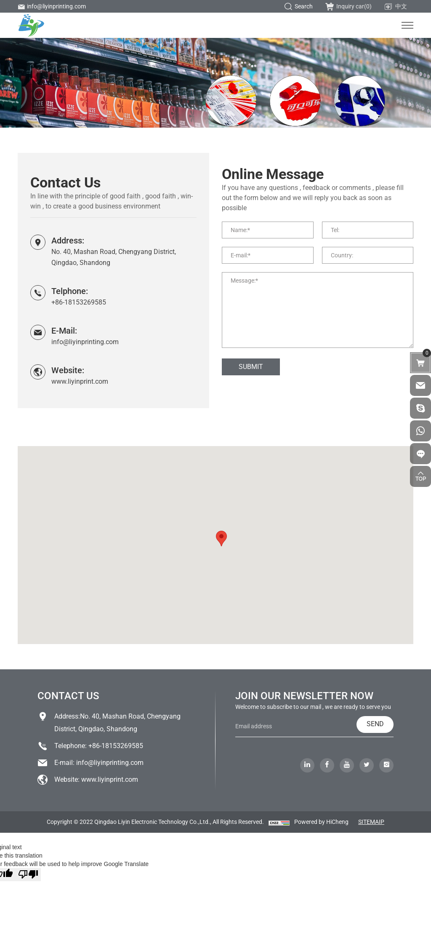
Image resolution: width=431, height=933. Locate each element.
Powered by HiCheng (321, 821)
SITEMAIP (371, 821)
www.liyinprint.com (79, 381)
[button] (221, 538)
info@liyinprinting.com (52, 6)
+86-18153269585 (78, 302)
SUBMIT (251, 367)
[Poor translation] (28, 874)
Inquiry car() (348, 6)
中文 (395, 6)
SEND (375, 724)
